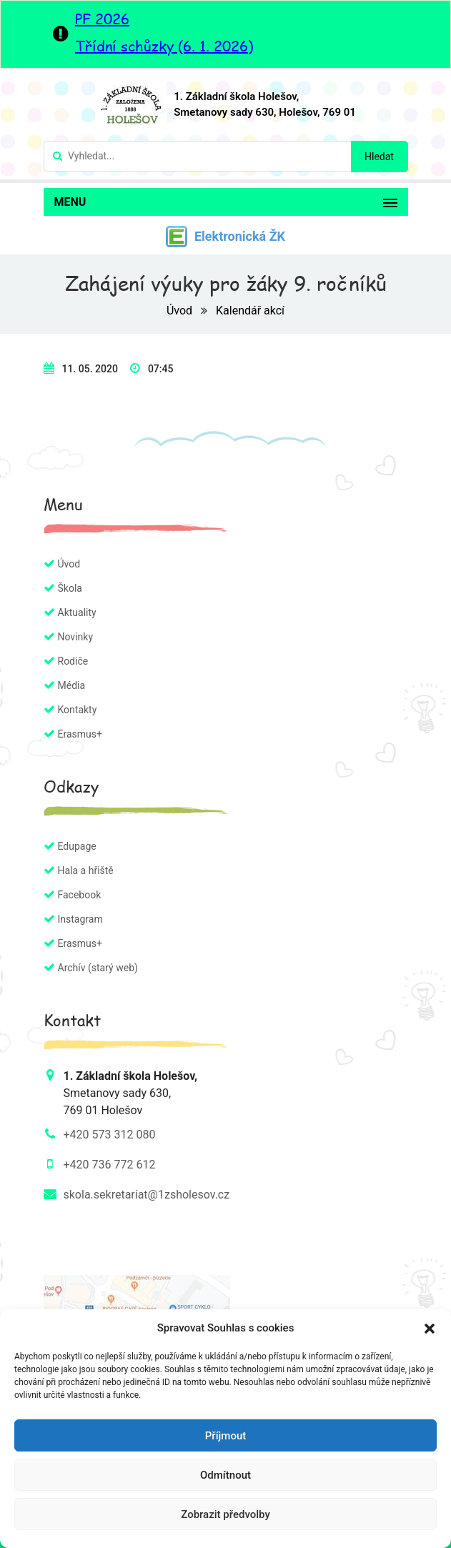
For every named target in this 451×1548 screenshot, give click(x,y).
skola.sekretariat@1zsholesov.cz (147, 1194)
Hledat (379, 156)
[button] (429, 1328)
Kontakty (77, 709)
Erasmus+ (80, 734)
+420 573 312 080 (110, 1134)
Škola (70, 588)
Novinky (76, 636)
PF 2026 (102, 19)
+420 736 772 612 (110, 1164)
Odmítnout (225, 1475)
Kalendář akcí (250, 310)
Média (72, 685)
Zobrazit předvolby (225, 1514)
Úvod (181, 310)
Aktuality (77, 612)
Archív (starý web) (98, 967)
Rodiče (73, 661)
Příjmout (225, 1435)
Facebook (79, 894)
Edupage (77, 846)
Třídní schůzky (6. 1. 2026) (164, 46)
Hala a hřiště (86, 870)
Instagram (80, 919)
